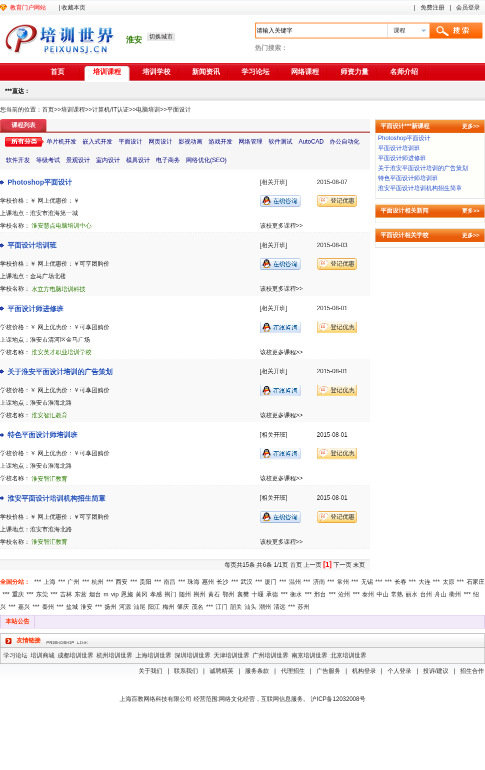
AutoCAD (311, 141)
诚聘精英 (222, 670)
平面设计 (179, 109)
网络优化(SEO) (206, 160)
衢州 (455, 594)
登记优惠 (342, 200)
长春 (400, 581)
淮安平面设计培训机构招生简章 (57, 498)
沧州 (344, 594)
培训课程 (107, 72)
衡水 (296, 594)
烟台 (95, 594)
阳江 (154, 606)
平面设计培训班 (32, 245)
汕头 (250, 606)
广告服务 (328, 670)
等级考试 (48, 160)
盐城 (72, 606)
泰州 (368, 594)
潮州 (265, 606)
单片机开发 (61, 141)
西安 (122, 581)
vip (114, 594)
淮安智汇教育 (50, 415)
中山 (382, 594)
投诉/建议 (435, 670)
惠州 (208, 581)
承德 (272, 594)
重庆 (18, 594)
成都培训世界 (76, 655)
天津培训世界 (232, 655)
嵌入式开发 (97, 141)
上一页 (313, 564)
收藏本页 (74, 7)
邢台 (320, 594)
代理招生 (293, 670)
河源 (125, 606)
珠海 (194, 581)
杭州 (98, 581)
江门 (222, 606)
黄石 (214, 594)
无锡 (367, 581)
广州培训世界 (270, 655)
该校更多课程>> (281, 225)
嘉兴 (24, 606)
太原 (448, 581)
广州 (74, 581)
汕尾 (140, 606)
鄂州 (228, 594)
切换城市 (161, 36)
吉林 (66, 594)
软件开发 (18, 160)
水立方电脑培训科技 (59, 289)
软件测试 (280, 141)
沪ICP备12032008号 (337, 698)
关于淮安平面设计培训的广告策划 (60, 372)
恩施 (127, 594)
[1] (327, 564)
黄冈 (142, 594)
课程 (400, 30)
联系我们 (186, 670)
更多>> (471, 126)
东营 (80, 594)
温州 (295, 581)
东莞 (42, 594)
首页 (57, 72)
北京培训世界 (348, 655)
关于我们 (150, 670)
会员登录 (468, 7)
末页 (359, 564)
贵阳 (146, 581)
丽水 (412, 594)
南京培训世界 (310, 655)
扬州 (110, 606)
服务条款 (257, 670)
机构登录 (364, 670)
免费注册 (432, 7)
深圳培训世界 (192, 655)
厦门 (270, 581)
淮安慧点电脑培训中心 (62, 225)
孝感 (156, 594)
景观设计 (78, 160)
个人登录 (400, 670)
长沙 (222, 581)
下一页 (343, 564)
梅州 (168, 606)
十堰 (258, 594)
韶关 (236, 606)
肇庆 (183, 606)
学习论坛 (256, 72)
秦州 (48, 606)
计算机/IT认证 (110, 109)
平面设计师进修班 (36, 309)
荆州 (200, 594)
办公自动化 (345, 141)
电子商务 (168, 160)
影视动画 (190, 141)
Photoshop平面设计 (40, 182)
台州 (426, 594)
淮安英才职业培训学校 (62, 352)
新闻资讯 (206, 72)
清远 (280, 606)
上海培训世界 (154, 655)
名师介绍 (404, 72)
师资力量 (354, 72)
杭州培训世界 (114, 655)
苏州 (304, 606)
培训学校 (156, 72)
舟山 (440, 594)
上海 (50, 581)
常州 (343, 581)
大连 (424, 581)
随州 (185, 594)
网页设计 (160, 141)
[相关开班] (274, 182)
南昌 (170, 581)
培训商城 (42, 655)
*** (37, 581)
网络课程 (305, 72)
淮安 (86, 606)
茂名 (198, 606)
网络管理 (250, 141)
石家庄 (475, 581)
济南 (319, 581)
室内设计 (108, 160)
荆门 (170, 594)
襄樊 (243, 594)
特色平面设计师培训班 (43, 435)
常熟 (397, 594)
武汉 (246, 581)
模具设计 (138, 160)
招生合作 (472, 670)
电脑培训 (148, 109)
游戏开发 (220, 141)
